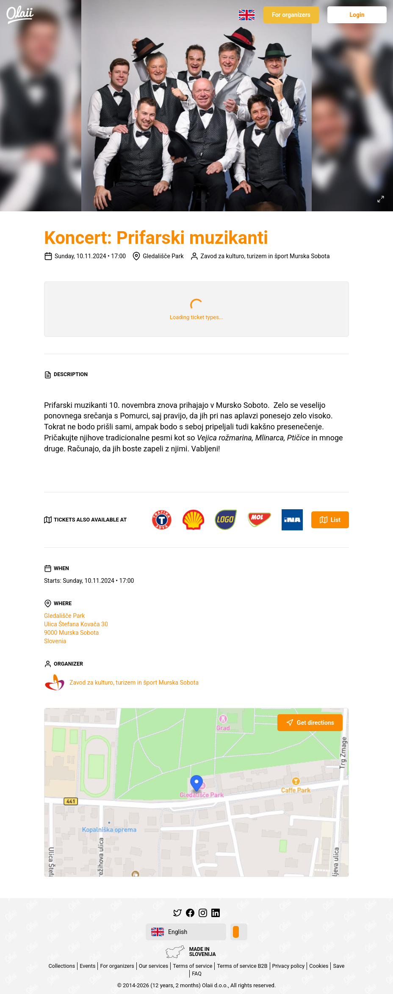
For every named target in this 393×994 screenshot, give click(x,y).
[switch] (238, 931)
